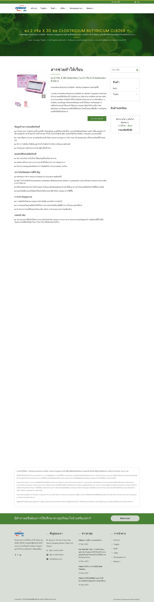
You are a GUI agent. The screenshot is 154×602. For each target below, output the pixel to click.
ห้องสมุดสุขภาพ (76, 8)
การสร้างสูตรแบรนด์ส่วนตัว (56, 40)
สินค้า (54, 8)
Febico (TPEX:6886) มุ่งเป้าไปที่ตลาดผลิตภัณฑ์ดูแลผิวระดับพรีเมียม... (93, 578)
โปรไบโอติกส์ (99, 501)
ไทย (138, 2)
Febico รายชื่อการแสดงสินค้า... (91, 539)
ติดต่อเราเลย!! (125, 518)
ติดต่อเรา (90, 8)
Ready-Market (135, 599)
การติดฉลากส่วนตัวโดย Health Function (80, 40)
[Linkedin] (20, 554)
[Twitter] (18, 554)
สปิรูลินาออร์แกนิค (45, 501)
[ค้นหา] (112, 2)
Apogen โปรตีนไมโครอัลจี (111, 501)
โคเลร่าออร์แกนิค (56, 501)
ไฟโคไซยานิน (84, 501)
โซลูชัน (44, 8)
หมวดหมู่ (36, 40)
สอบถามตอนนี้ (97, 118)
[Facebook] (15, 554)
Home (30, 40)
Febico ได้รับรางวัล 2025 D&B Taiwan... (90, 567)
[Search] (123, 2)
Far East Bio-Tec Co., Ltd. (35, 598)
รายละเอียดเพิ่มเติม (125, 130)
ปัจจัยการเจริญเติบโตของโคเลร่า (70, 501)
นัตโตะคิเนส (91, 501)
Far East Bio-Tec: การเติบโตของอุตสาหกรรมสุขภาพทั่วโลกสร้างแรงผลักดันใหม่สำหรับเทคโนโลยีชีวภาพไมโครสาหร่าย (92, 552)
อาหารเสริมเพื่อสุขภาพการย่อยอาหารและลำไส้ (110, 40)
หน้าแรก (34, 8)
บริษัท (63, 8)
